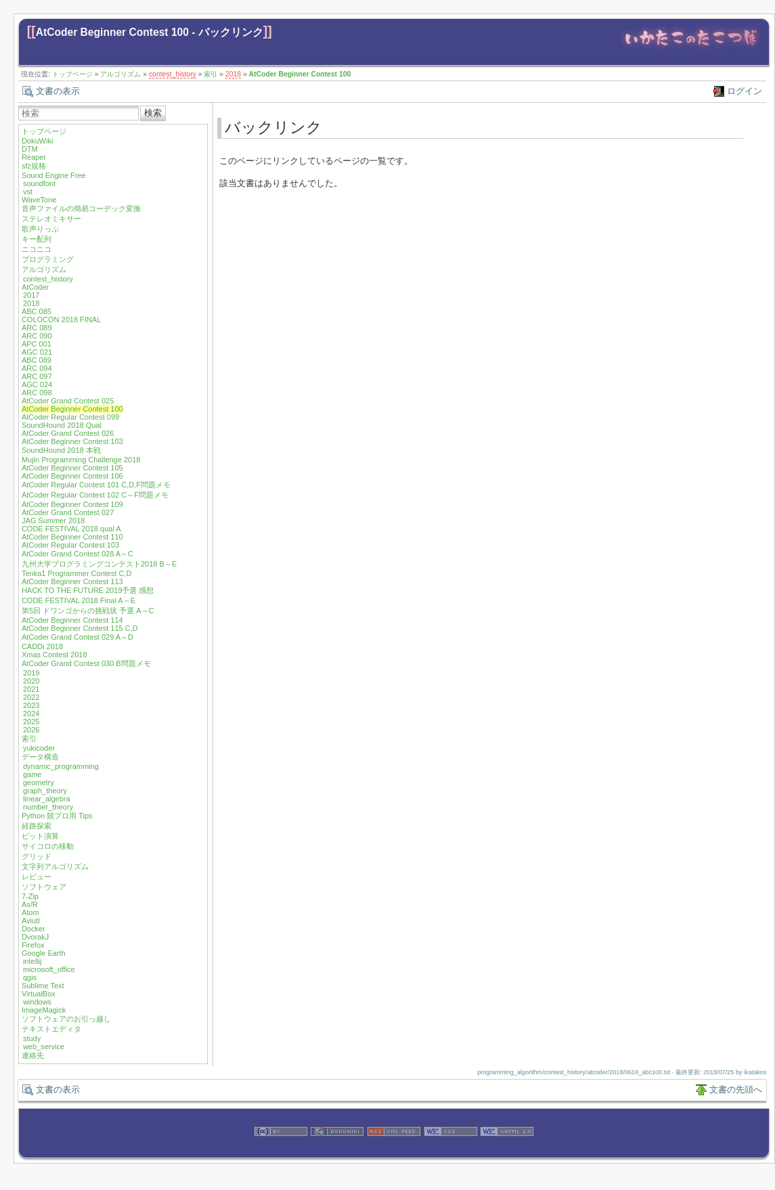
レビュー (36, 877)
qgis (30, 977)
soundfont (39, 183)
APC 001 (36, 344)
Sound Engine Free (54, 175)
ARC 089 (37, 328)
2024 (31, 713)
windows (37, 1002)
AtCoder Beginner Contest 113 (72, 581)
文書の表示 (58, 91)
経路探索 (36, 826)
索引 (210, 74)
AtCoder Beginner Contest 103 (72, 441)
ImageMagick (44, 1010)
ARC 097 (37, 376)
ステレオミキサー (51, 219)
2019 (31, 673)
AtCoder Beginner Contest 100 (300, 74)
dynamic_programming (61, 766)
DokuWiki (37, 141)
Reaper (34, 157)
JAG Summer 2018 (53, 520)
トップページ (72, 74)
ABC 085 (36, 311)
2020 (31, 681)
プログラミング (48, 259)
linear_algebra (46, 799)
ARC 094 (37, 368)
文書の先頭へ (735, 1089)
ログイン (744, 91)
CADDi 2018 (42, 646)
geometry (38, 782)
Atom (30, 912)
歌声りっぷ (40, 229)
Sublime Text (43, 986)
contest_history (172, 74)
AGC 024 (37, 384)
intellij (32, 961)
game (32, 774)
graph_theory (45, 791)
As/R (30, 904)
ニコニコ (36, 249)
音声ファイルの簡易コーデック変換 (81, 208)
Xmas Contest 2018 (54, 655)
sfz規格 (34, 166)
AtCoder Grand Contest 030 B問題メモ (86, 663)
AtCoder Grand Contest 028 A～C (77, 554)
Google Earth (44, 953)
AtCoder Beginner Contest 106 (72, 476)
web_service (43, 1046)
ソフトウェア (44, 887)
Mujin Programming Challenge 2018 (81, 460)
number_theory (48, 807)
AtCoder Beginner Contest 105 (72, 468)
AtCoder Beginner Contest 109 (72, 504)
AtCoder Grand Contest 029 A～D (77, 637)
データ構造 (40, 757)
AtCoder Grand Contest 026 (68, 433)
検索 (153, 113)
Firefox (33, 945)
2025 (31, 722)
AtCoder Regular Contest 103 (70, 545)
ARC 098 (37, 393)
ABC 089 (36, 360)
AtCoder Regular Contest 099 (70, 417)
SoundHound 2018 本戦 (61, 450)
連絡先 (33, 1055)
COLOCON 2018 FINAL (61, 319)
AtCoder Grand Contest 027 (68, 512)
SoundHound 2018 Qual (62, 425)
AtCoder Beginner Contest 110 (72, 537)
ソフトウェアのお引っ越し (66, 1019)
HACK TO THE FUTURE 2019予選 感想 (88, 590)
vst (27, 192)
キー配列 (36, 239)
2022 (31, 697)
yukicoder (39, 748)
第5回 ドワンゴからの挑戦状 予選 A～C (88, 611)
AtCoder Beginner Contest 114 (72, 620)
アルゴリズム (120, 74)
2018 (233, 74)
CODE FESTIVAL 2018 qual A (71, 529)
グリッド (36, 856)
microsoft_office (49, 969)
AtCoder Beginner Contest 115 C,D (80, 628)
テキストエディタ (51, 1029)
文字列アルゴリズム (55, 866)
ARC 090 (37, 336)
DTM (30, 149)
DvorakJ (35, 937)
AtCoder (35, 287)
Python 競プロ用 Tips (57, 816)
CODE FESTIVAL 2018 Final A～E (78, 600)
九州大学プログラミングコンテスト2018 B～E (99, 564)
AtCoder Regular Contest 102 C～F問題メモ (95, 495)
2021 (31, 689)
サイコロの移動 (48, 846)
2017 (31, 295)
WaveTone (39, 200)
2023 (31, 705)
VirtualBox (39, 994)
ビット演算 (40, 836)
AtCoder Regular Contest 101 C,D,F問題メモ (96, 485)
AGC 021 (37, 352)
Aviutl (31, 921)
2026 (31, 730)
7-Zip (30, 896)
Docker (33, 929)
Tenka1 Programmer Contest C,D (77, 573)
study (32, 1038)
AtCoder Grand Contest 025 (68, 401)
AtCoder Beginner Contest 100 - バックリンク (149, 32)
